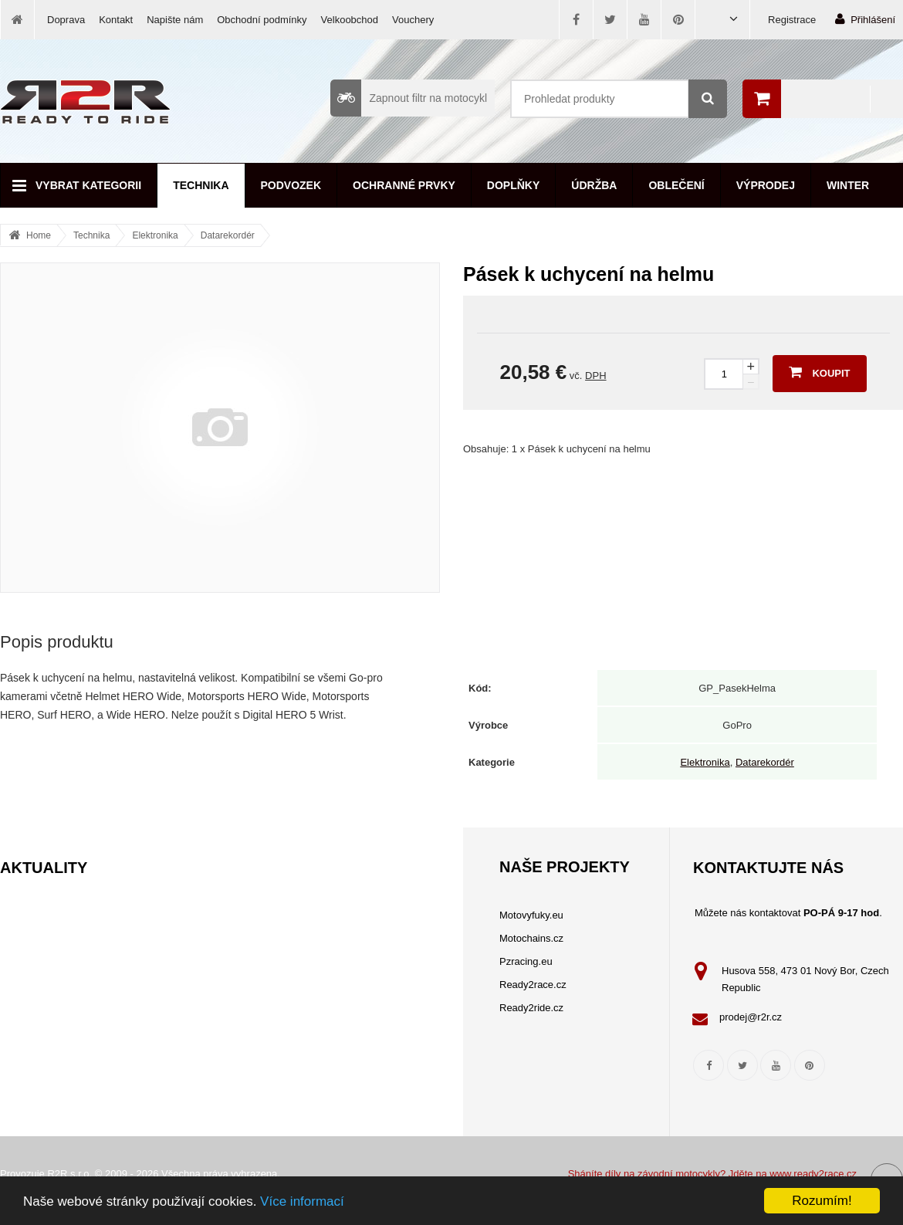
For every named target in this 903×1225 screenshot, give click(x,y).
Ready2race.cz (532, 984)
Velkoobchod (349, 19)
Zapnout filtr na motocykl (408, 98)
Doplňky (513, 185)
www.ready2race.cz (813, 1173)
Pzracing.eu (526, 961)
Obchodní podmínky (261, 19)
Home (38, 235)
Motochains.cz (531, 938)
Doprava (66, 19)
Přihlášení (865, 18)
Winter (848, 185)
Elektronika (155, 235)
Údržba (594, 185)
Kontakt (116, 19)
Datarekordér (228, 235)
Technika (200, 185)
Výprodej (765, 185)
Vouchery (413, 19)
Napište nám (175, 19)
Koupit (819, 372)
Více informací (302, 1201)
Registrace (792, 19)
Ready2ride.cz (531, 1008)
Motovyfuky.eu (531, 915)
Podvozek (291, 185)
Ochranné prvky (404, 185)
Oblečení (676, 185)
